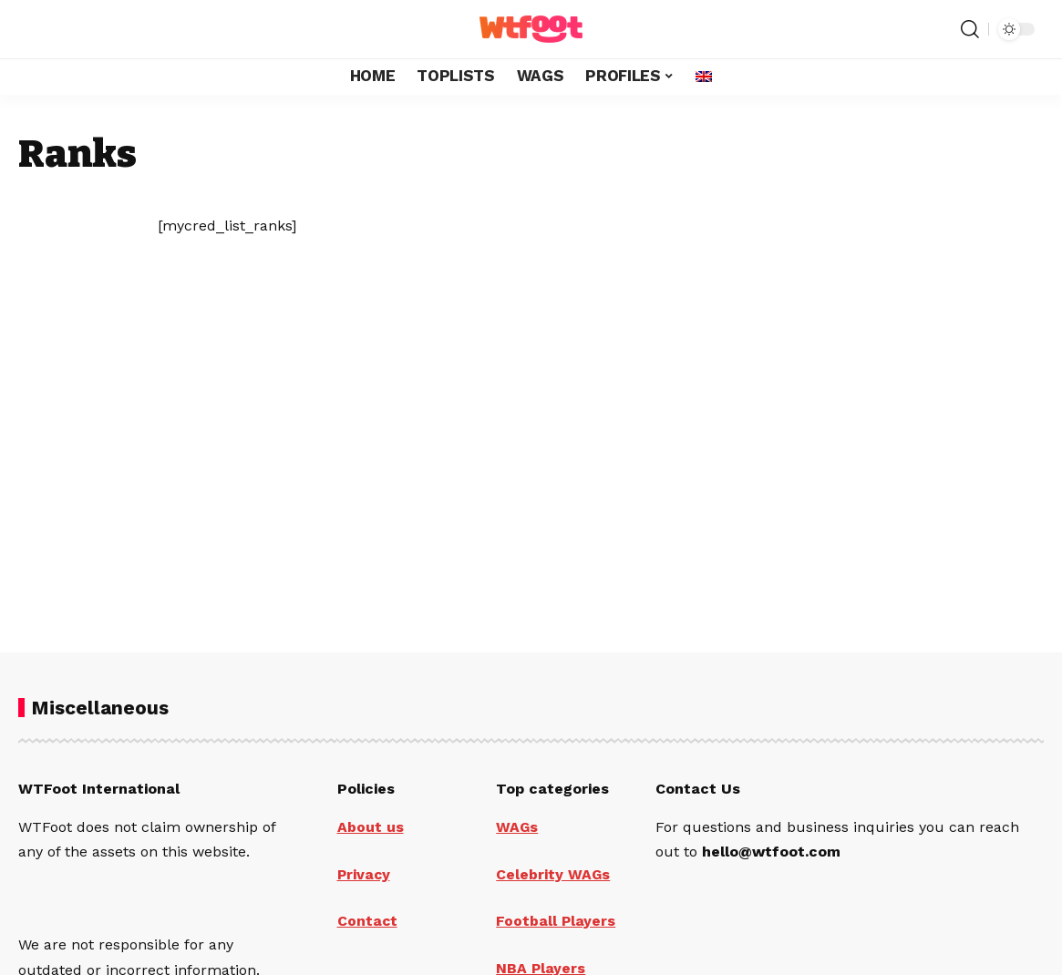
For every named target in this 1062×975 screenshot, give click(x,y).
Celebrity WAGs (553, 873)
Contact (367, 920)
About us (370, 827)
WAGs (517, 827)
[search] (970, 29)
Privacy (364, 873)
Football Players (556, 920)
